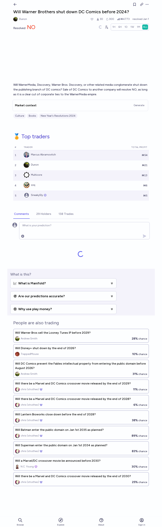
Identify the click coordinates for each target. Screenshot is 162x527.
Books (32, 115)
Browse (20, 522)
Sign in (141, 522)
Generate (139, 105)
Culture (19, 115)
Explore (60, 521)
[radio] (114, 27)
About (101, 522)
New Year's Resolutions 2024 (58, 115)
